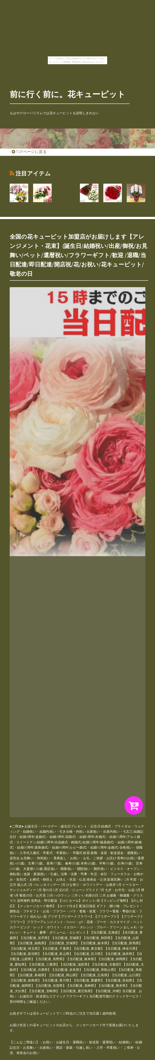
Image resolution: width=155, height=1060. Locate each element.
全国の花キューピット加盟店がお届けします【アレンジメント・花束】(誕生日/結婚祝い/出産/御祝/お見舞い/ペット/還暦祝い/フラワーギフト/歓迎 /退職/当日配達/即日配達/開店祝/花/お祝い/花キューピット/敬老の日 (79, 255)
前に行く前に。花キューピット (68, 94)
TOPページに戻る (29, 151)
